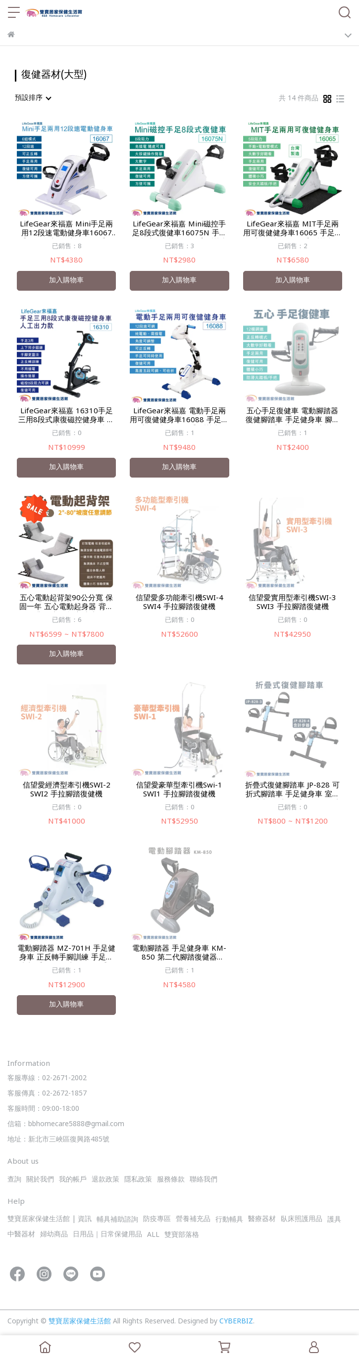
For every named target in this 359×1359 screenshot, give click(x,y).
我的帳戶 (73, 1180)
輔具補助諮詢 (117, 1220)
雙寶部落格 (181, 1235)
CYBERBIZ (236, 1321)
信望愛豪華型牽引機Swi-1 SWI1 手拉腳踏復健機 (179, 790)
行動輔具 (229, 1220)
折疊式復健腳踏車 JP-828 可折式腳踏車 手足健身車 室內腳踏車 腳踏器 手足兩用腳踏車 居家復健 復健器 (292, 790)
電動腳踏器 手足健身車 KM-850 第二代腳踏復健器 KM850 (179, 954)
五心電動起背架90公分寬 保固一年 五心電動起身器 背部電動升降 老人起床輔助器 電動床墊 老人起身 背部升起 (66, 603)
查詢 (14, 1180)
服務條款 (171, 1180)
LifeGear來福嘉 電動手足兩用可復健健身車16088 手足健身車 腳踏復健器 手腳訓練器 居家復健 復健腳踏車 (179, 416)
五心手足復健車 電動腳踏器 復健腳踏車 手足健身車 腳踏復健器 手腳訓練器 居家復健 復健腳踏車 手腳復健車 (293, 416)
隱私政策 (138, 1180)
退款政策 (105, 1180)
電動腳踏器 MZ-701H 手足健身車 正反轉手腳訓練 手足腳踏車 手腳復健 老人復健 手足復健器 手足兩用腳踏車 (66, 954)
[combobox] (33, 98)
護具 (334, 1220)
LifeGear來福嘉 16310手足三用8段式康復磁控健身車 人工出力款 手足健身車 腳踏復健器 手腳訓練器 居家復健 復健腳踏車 (66, 416)
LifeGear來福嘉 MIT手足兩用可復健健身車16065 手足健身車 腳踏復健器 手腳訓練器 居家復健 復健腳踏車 (292, 229)
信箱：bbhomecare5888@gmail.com (65, 1124)
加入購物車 (66, 280)
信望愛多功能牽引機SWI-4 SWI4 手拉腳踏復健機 (179, 603)
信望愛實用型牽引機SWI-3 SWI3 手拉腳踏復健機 (292, 603)
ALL (153, 1235)
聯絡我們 (203, 1180)
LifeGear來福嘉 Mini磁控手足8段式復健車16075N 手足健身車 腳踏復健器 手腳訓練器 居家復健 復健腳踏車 (179, 229)
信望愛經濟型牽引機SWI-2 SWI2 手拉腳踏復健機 (66, 790)
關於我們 (40, 1180)
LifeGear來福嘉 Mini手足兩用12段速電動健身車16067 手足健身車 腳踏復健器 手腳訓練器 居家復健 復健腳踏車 (66, 229)
